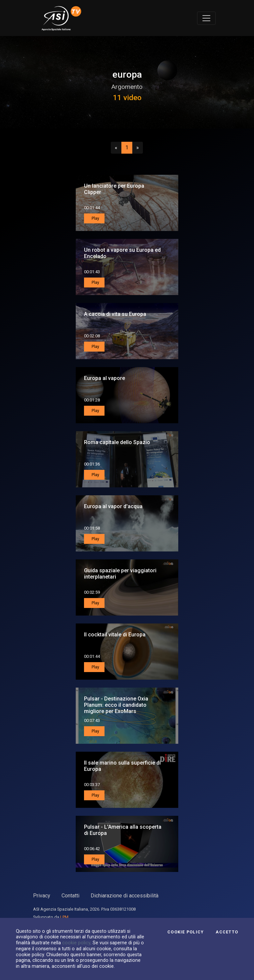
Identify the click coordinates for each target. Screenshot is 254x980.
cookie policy (76, 942)
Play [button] (95, 218)
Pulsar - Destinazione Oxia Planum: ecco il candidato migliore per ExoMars (116, 705)
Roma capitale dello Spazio (117, 442)
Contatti (70, 895)
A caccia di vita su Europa (115, 314)
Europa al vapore (104, 378)
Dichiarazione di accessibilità (124, 895)
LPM (64, 917)
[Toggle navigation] (206, 18)
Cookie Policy (185, 932)
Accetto (227, 932)
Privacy (41, 895)
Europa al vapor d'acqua (113, 506)
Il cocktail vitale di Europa (115, 634)
